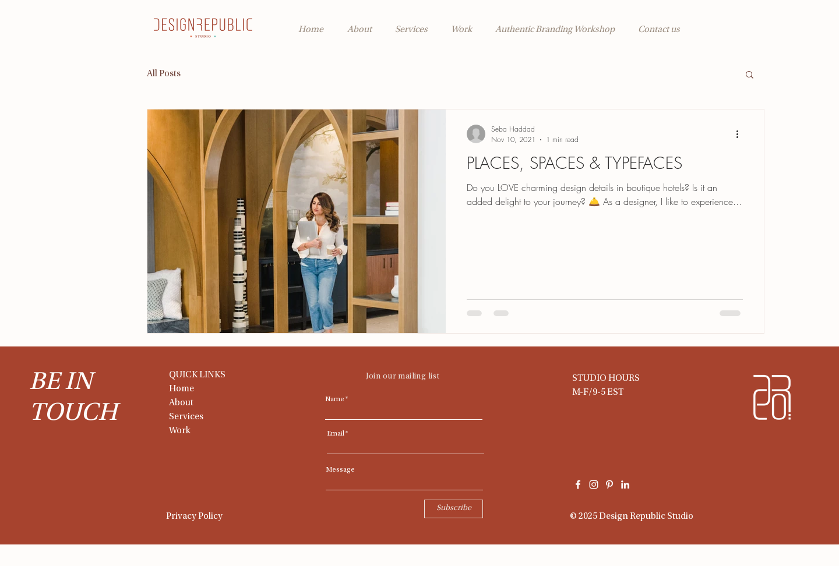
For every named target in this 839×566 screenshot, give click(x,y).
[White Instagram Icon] (594, 484)
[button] (749, 75)
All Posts (164, 74)
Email (335, 433)
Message (340, 469)
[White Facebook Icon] (578, 484)
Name (334, 399)
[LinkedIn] (625, 484)
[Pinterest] (609, 484)
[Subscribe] (453, 509)
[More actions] (741, 134)
